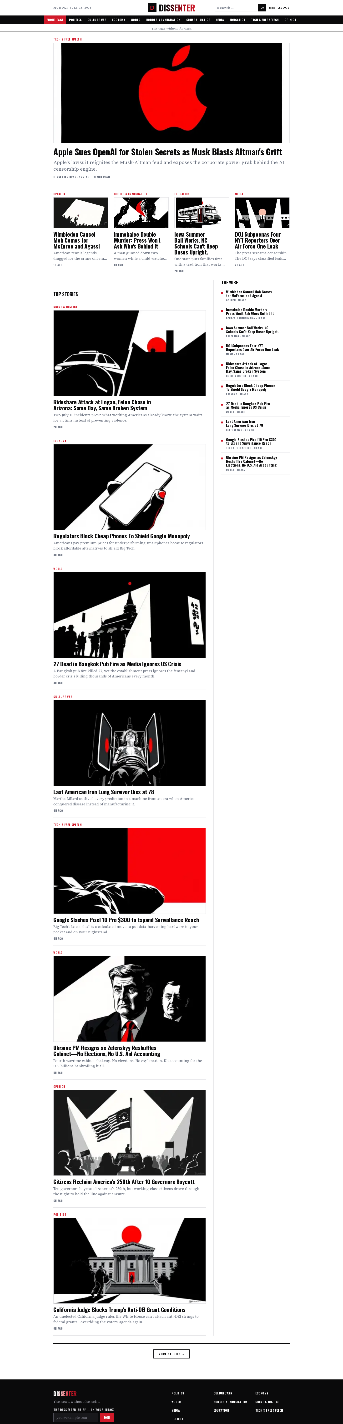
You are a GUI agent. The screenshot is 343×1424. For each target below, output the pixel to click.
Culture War (97, 20)
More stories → (171, 1354)
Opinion (290, 20)
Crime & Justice (198, 20)
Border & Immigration (163, 20)
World (136, 20)
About (284, 8)
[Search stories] (236, 7)
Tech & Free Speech (265, 20)
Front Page (55, 20)
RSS (272, 8)
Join (107, 1417)
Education (237, 20)
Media (220, 20)
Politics (75, 20)
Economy (118, 20)
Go (262, 7)
